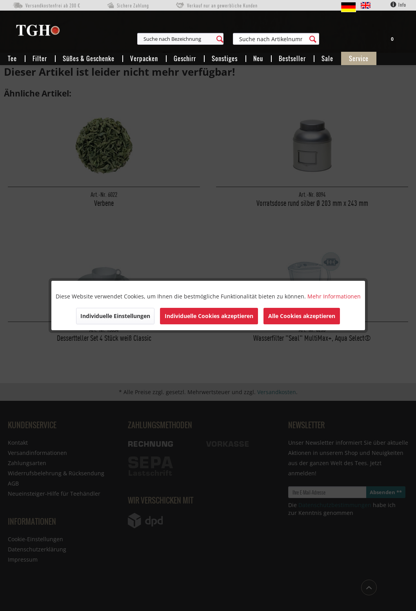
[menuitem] (216, 39)
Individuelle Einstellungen (115, 316)
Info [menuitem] (398, 5)
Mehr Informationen (334, 296)
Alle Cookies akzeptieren (301, 316)
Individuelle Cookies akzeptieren (209, 316)
